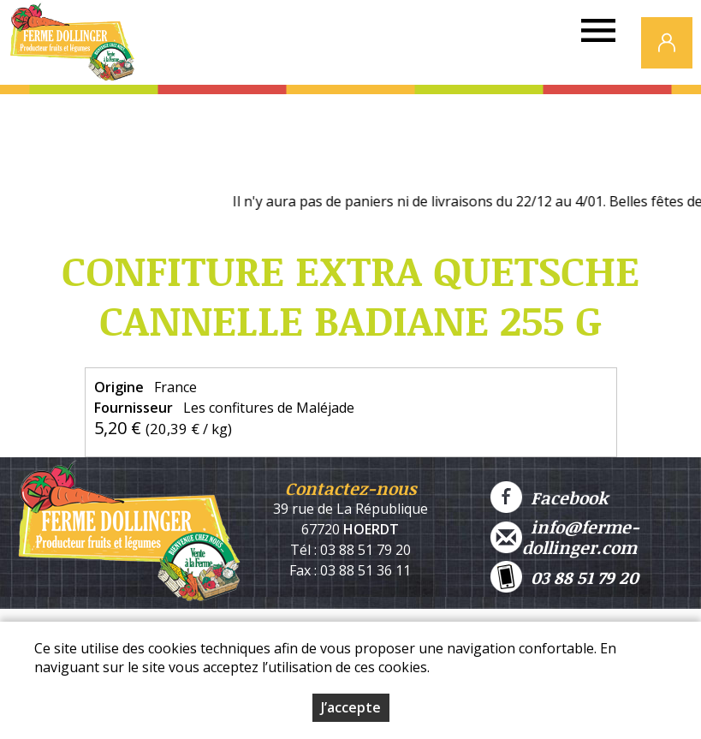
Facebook (549, 497)
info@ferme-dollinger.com (564, 536)
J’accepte (351, 707)
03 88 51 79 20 (564, 577)
